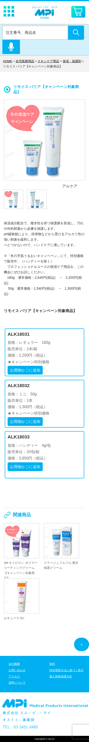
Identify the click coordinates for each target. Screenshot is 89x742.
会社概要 (14, 664)
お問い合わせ (17, 670)
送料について (17, 682)
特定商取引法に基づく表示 (66, 670)
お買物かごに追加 (25, 370)
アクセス (14, 676)
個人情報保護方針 (60, 676)
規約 (52, 664)
